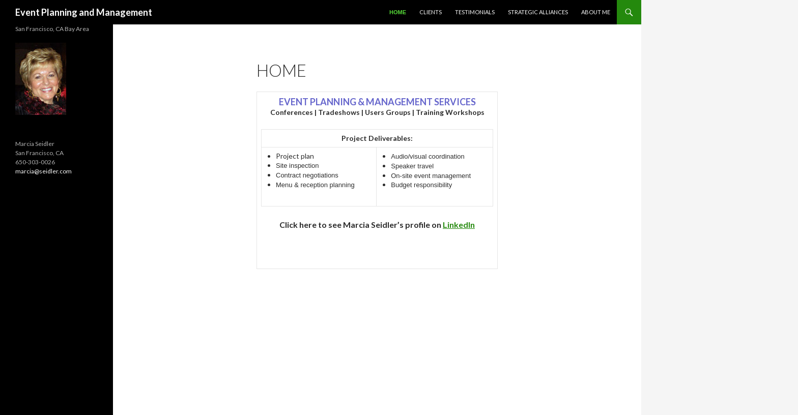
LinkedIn (459, 224)
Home (397, 12)
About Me (595, 12)
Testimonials (475, 12)
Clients (430, 12)
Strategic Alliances (538, 12)
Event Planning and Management (83, 12)
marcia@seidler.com (43, 171)
